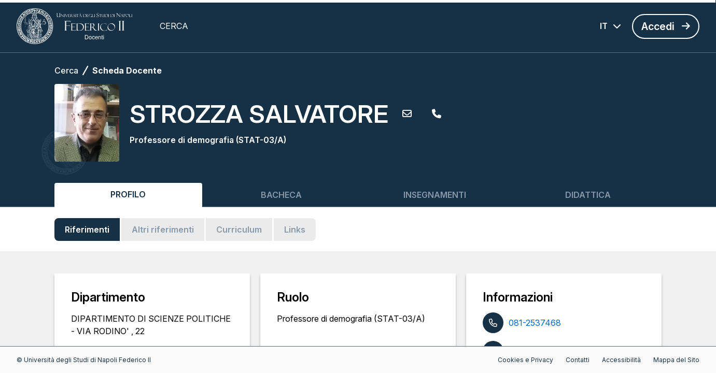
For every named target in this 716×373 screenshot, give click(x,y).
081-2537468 (535, 323)
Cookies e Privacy (525, 360)
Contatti (577, 360)
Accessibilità (621, 360)
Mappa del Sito (676, 360)
